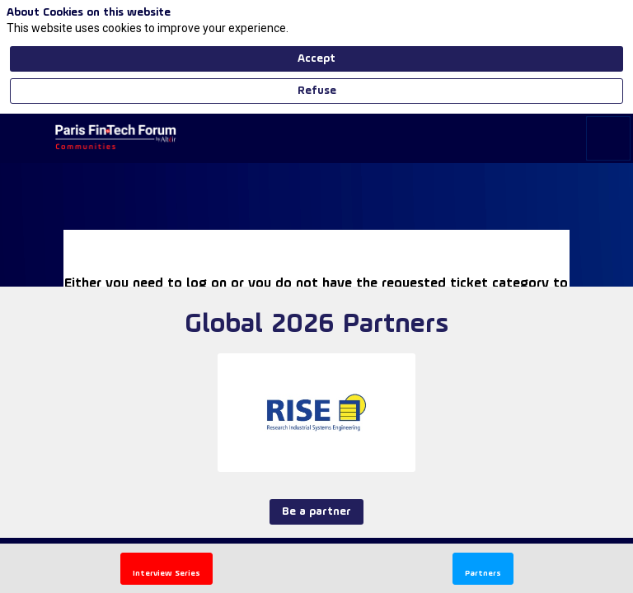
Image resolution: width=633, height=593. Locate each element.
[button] (24, 138)
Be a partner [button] (316, 549)
